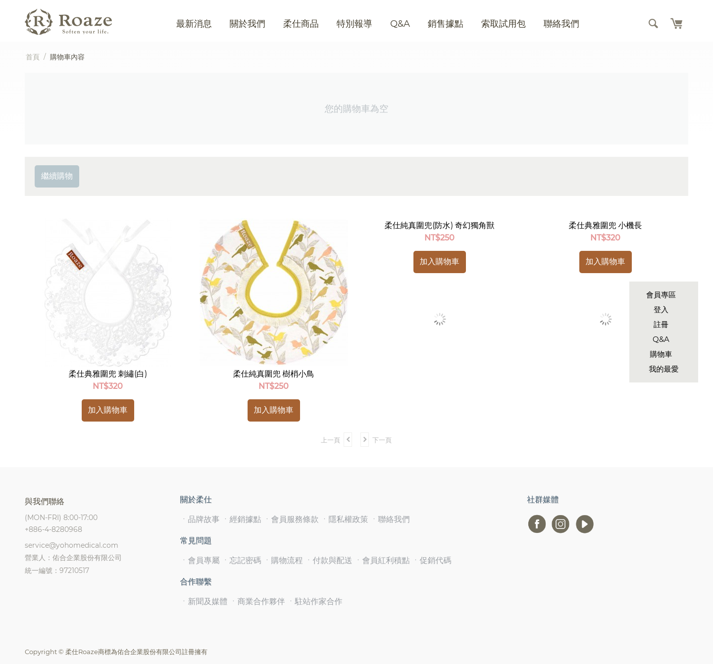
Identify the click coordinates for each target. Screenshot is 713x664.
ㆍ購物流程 (283, 560)
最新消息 (194, 23)
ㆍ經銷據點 (241, 519)
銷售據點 (445, 23)
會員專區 (661, 294)
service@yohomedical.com (71, 545)
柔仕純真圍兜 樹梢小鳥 (273, 374)
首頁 (33, 56)
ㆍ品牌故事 (200, 519)
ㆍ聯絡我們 (390, 519)
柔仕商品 (301, 23)
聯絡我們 (561, 23)
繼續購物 (57, 176)
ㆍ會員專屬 (200, 560)
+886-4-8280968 (53, 529)
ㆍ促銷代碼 (432, 560)
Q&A (661, 339)
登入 (661, 309)
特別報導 (354, 23)
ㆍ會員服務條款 (291, 519)
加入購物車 (108, 410)
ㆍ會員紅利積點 (382, 560)
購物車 (661, 354)
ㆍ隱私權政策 (344, 519)
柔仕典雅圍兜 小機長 (605, 225)
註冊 (661, 324)
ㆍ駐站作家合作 (315, 601)
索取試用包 (503, 23)
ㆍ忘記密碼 (241, 560)
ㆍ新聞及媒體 (204, 601)
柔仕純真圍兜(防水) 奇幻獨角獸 (440, 225)
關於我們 (247, 23)
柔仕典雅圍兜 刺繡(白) (108, 374)
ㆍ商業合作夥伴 (257, 601)
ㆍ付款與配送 (329, 560)
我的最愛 (664, 369)
